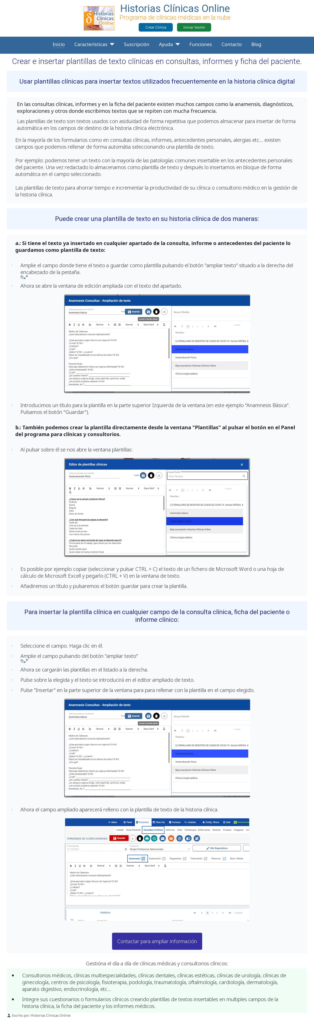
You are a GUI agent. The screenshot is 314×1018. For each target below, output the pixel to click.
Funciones (200, 44)
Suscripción (136, 44)
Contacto (232, 44)
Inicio (59, 44)
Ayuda (166, 44)
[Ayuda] (176, 44)
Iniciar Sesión (194, 27)
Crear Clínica (155, 27)
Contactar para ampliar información (157, 941)
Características (90, 44)
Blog (256, 44)
